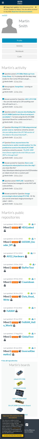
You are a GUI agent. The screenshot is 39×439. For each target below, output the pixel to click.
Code (19, 56)
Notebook (20, 51)
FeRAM (11, 311)
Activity (19, 46)
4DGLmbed (28, 227)
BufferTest (28, 267)
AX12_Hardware (15, 256)
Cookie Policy (16, 428)
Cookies (30, 432)
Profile (19, 40)
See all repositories (9, 361)
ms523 (4, 15)
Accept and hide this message (13, 435)
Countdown (28, 282)
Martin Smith (8, 81)
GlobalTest (27, 336)
